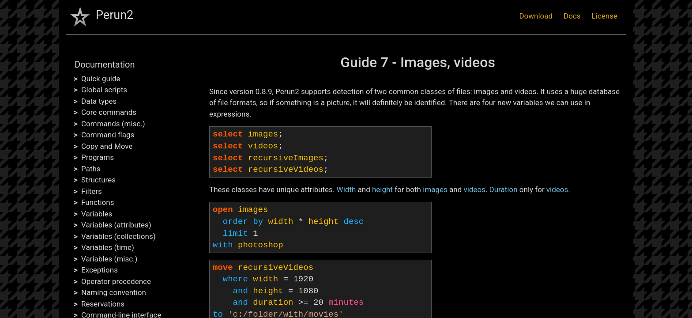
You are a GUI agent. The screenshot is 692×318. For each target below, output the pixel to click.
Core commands (108, 112)
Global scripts (104, 89)
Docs (572, 15)
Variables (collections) (118, 236)
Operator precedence (116, 281)
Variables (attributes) (116, 224)
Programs (97, 157)
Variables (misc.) (109, 258)
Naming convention (113, 292)
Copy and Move (106, 146)
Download (536, 15)
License (604, 15)
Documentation (105, 64)
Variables (96, 213)
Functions (97, 202)
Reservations (102, 303)
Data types (99, 101)
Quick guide (100, 78)
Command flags (107, 134)
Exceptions (99, 269)
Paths (91, 168)
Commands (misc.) (113, 123)
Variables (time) (107, 247)
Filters (91, 191)
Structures (98, 179)
